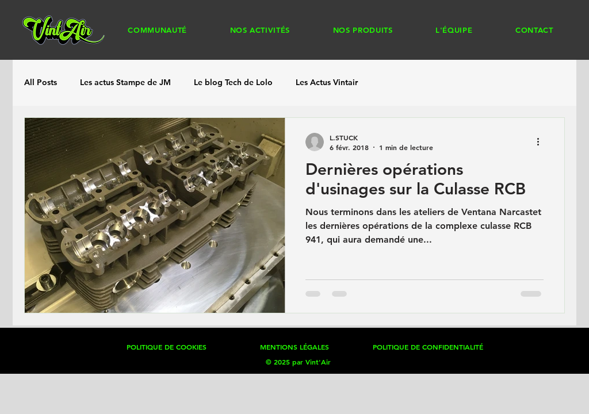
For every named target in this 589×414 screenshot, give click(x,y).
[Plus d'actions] (542, 142)
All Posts (40, 82)
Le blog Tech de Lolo (233, 82)
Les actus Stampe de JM (125, 82)
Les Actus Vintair (327, 82)
